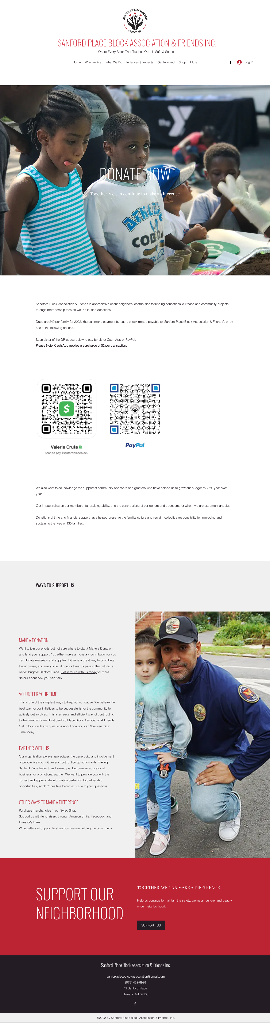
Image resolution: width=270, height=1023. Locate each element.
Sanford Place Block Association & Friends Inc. (136, 965)
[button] (93, 62)
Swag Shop (68, 810)
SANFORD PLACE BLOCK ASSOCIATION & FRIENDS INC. (137, 42)
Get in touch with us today (79, 672)
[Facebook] (230, 62)
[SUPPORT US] (151, 925)
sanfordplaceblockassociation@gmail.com (136, 976)
